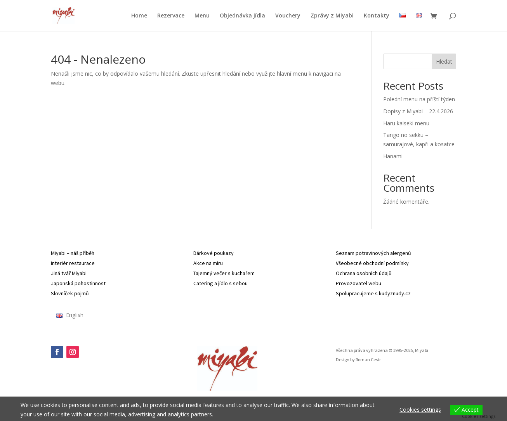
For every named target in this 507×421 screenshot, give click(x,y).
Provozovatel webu (358, 283)
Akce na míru (208, 263)
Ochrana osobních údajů (364, 273)
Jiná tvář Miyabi (69, 273)
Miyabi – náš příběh (72, 252)
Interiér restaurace (73, 263)
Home (139, 16)
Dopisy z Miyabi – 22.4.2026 (418, 111)
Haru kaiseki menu (406, 123)
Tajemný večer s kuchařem (224, 273)
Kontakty (376, 16)
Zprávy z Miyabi (332, 16)
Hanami (393, 156)
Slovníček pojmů (70, 293)
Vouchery (287, 16)
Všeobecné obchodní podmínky (372, 263)
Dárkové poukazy (213, 252)
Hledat (444, 61)
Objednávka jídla (242, 16)
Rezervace (170, 16)
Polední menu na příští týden (419, 99)
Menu (202, 16)
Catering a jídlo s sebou (220, 283)
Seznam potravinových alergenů (373, 252)
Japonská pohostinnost (78, 283)
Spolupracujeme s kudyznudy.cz (373, 293)
